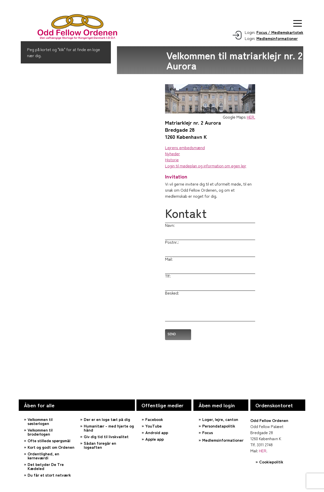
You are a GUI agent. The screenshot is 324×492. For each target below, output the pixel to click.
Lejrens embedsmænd (185, 147)
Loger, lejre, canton (220, 419)
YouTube (153, 426)
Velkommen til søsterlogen (40, 421)
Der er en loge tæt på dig (107, 419)
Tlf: (168, 276)
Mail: (169, 259)
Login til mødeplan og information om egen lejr (205, 166)
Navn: (170, 225)
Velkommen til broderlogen (40, 432)
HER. (251, 117)
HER (262, 451)
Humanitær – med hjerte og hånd (109, 428)
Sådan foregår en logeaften (100, 445)
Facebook (154, 419)
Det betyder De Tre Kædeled (46, 466)
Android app (156, 432)
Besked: (172, 293)
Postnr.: (172, 242)
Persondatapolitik (218, 426)
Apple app (154, 439)
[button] (297, 23)
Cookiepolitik (271, 462)
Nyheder (172, 153)
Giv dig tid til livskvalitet (106, 436)
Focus (207, 432)
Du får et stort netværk (49, 475)
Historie (172, 159)
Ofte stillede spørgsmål (49, 440)
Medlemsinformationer (223, 440)
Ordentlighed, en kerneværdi (43, 456)
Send (172, 333)
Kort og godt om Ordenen (51, 447)
